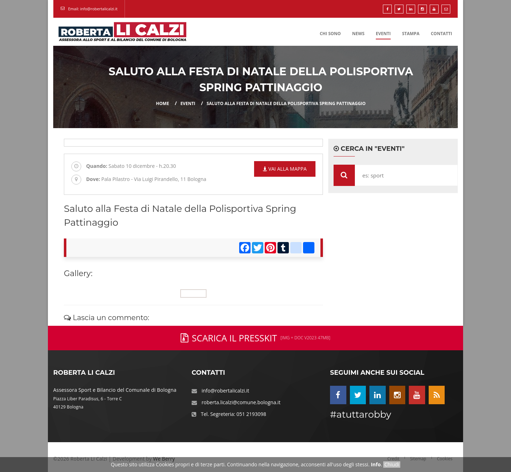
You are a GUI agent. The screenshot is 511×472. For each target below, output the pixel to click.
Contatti (441, 34)
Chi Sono (330, 34)
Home (162, 103)
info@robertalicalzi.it (225, 390)
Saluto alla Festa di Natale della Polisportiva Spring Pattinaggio (286, 103)
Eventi (383, 34)
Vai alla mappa (285, 168)
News (358, 34)
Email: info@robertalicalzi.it (92, 8)
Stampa (410, 34)
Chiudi (391, 464)
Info (376, 464)
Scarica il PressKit (255, 338)
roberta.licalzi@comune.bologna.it (241, 402)
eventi (187, 103)
